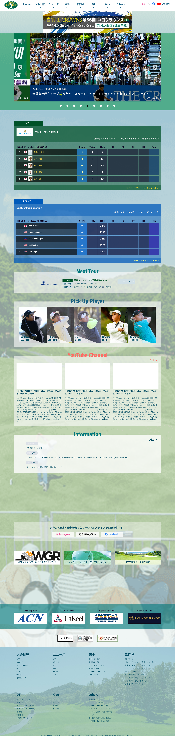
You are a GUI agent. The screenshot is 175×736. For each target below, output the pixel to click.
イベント (56, 709)
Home (26, 4)
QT (18, 668)
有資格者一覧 (94, 662)
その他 (55, 672)
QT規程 (19, 712)
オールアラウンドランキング (136, 668)
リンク (91, 715)
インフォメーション (24, 699)
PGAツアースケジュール (145, 260)
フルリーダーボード (127, 138)
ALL (152, 360)
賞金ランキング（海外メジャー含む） (139, 665)
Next (155, 67)
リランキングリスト (96, 665)
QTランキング (94, 675)
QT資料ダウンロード (24, 718)
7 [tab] (101, 106)
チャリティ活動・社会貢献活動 (100, 712)
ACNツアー (21, 662)
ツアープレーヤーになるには (100, 706)
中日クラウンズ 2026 (45, 132)
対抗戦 (55, 706)
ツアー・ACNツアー (24, 665)
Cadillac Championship (28, 208)
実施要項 (20, 715)
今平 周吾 (38, 159)
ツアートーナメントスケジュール (141, 188)
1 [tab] (61, 106)
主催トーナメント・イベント (100, 709)
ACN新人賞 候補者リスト (37, 448)
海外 (54, 668)
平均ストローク (131, 672)
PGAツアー (28, 201)
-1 (82, 158)
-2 (82, 152)
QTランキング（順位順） (26, 706)
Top (54, 699)
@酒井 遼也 (39, 152)
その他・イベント (23, 678)
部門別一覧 (129, 659)
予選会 (19, 675)
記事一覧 (20, 702)
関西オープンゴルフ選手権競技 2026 (90, 280)
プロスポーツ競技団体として (100, 702)
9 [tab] (114, 106)
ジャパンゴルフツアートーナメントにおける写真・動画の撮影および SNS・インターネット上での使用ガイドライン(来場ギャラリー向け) (78, 458)
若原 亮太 (38, 172)
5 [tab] (87, 106)
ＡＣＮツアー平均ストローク (136, 684)
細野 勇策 (38, 165)
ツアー (28, 123)
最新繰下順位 (94, 668)
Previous (20, 67)
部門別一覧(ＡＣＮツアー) (135, 675)
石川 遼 (37, 179)
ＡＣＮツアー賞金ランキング (136, 681)
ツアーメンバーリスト (97, 672)
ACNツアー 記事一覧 (140, 98)
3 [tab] (74, 106)
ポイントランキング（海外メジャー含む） (141, 662)
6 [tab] (94, 106)
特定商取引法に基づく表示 (99, 721)
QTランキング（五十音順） (27, 709)
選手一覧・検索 (95, 659)
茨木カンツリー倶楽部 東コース (87, 287)
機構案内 (92, 699)
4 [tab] (81, 106)
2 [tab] (67, 106)
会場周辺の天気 (149, 138)
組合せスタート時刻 (103, 138)
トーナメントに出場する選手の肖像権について (44, 467)
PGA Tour (20, 672)
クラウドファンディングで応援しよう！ (49, 94)
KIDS (54, 675)
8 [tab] (107, 106)
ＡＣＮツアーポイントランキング (137, 678)
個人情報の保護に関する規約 (100, 718)
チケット (126, 281)
